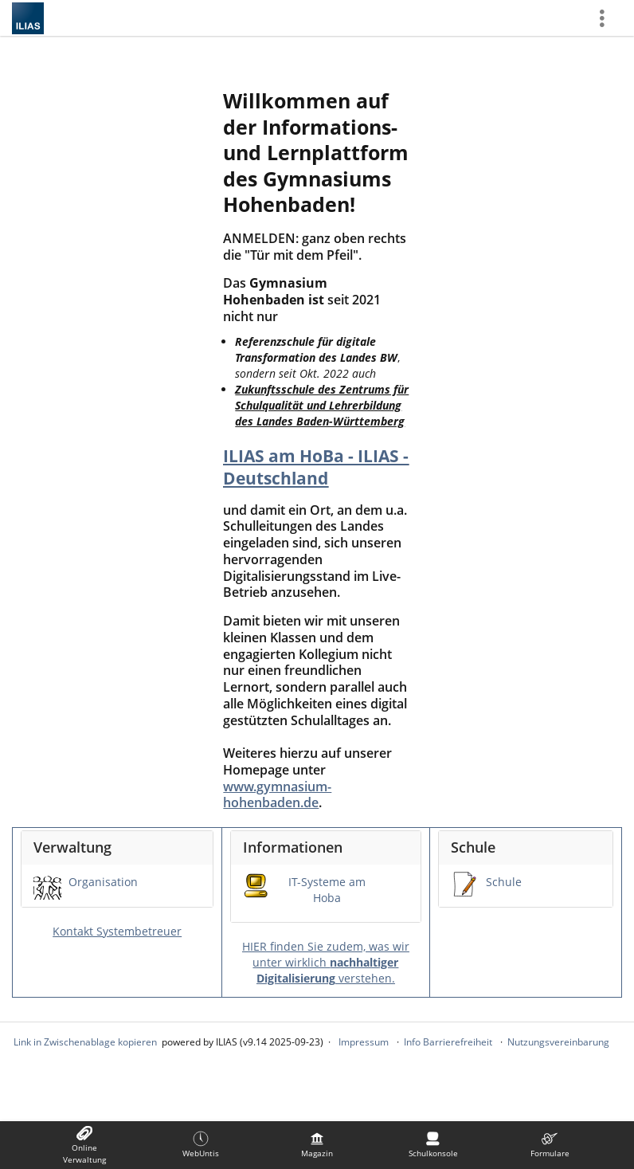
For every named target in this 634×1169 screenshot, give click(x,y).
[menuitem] (84, 1145)
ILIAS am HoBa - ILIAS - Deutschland (316, 467)
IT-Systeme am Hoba (327, 889)
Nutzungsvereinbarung (558, 1042)
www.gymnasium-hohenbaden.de (277, 795)
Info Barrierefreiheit (448, 1042)
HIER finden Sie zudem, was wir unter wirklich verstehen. (325, 962)
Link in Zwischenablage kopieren (85, 1042)
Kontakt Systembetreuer (117, 931)
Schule (504, 881)
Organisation (103, 881)
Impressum (364, 1042)
